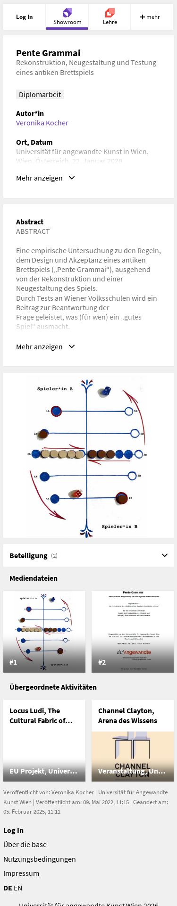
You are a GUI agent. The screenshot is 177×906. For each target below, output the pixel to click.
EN (18, 887)
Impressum (21, 873)
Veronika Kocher (42, 122)
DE (7, 887)
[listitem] (44, 632)
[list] (88, 632)
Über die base (25, 844)
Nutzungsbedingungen (39, 859)
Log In (13, 830)
